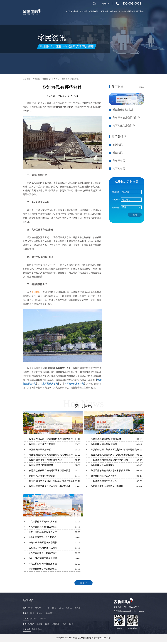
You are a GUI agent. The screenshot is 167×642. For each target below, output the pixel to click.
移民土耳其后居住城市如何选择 (117, 439)
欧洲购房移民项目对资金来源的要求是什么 (55, 486)
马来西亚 (56, 624)
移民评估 (113, 11)
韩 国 (71, 624)
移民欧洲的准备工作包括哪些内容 (55, 460)
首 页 (68, 11)
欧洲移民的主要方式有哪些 (55, 444)
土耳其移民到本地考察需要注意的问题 (117, 460)
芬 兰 (61, 608)
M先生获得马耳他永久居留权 (55, 542)
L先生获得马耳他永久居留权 (55, 537)
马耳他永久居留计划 (74, 383)
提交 (135, 214)
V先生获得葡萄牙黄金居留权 (55, 553)
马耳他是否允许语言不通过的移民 (117, 486)
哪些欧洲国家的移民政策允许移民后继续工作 (55, 454)
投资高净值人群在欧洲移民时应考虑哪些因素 (55, 439)
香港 (64, 624)
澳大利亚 (33, 618)
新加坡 (31, 624)
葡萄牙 (38, 608)
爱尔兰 (69, 608)
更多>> (141, 87)
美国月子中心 (37, 629)
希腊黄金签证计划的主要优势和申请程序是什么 (117, 449)
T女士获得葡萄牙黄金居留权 (55, 569)
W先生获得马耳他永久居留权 (55, 548)
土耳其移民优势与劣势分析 (117, 481)
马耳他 (46, 608)
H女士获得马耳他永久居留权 (55, 532)
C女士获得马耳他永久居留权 (55, 521)
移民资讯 (46, 79)
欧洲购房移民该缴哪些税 (55, 465)
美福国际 (36, 79)
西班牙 (77, 608)
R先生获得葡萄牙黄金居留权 (55, 563)
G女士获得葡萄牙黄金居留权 (55, 558)
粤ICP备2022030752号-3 (102, 638)
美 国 (32, 613)
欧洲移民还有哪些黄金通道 (55, 476)
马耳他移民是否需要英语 (117, 465)
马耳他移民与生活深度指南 (117, 444)
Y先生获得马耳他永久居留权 (55, 527)
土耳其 (39, 624)
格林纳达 (49, 613)
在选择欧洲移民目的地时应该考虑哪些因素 (55, 470)
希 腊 (30, 608)
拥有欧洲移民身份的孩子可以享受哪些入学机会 (55, 481)
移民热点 (55, 79)
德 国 (54, 608)
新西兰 (43, 618)
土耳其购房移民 (50, 383)
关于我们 (140, 11)
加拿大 (40, 613)
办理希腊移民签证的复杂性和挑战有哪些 (117, 470)
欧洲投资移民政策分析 (55, 449)
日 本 (47, 624)
